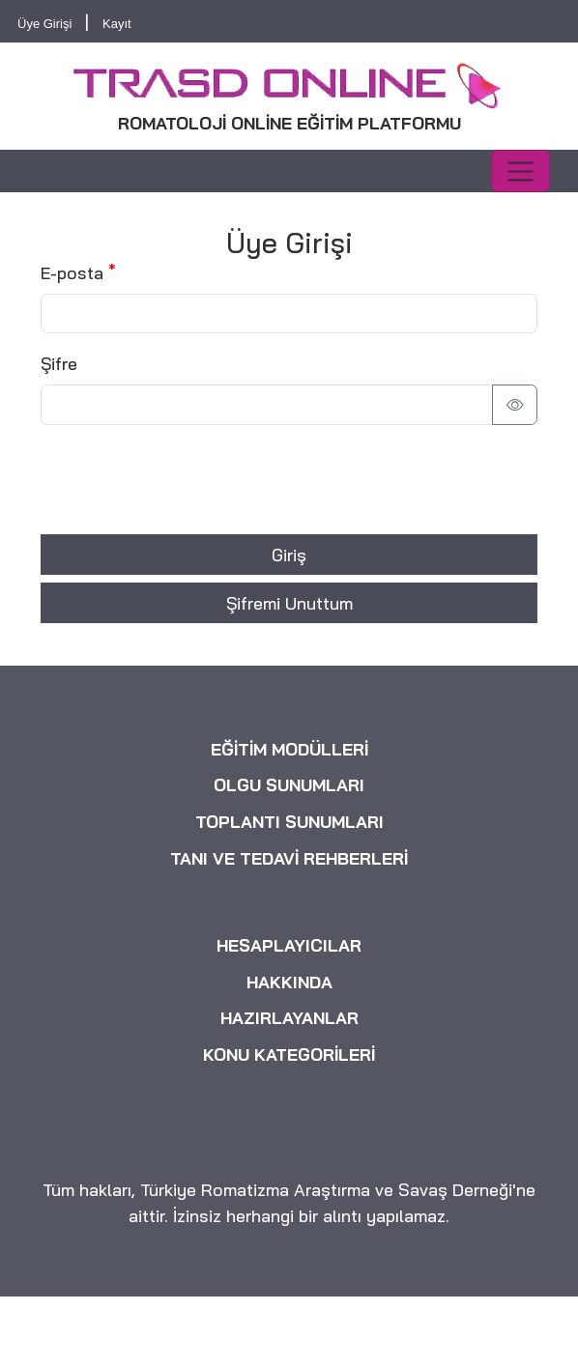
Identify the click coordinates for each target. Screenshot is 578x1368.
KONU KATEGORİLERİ (289, 1055)
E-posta (72, 272)
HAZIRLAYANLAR (289, 1018)
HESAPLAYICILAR (289, 945)
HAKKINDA (289, 981)
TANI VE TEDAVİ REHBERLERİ (289, 858)
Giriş (289, 554)
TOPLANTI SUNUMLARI (289, 822)
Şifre (59, 363)
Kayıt (116, 23)
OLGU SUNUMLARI (289, 785)
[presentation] (187, 479)
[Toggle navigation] (520, 171)
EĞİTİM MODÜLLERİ (289, 749)
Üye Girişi (44, 23)
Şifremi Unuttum (289, 602)
